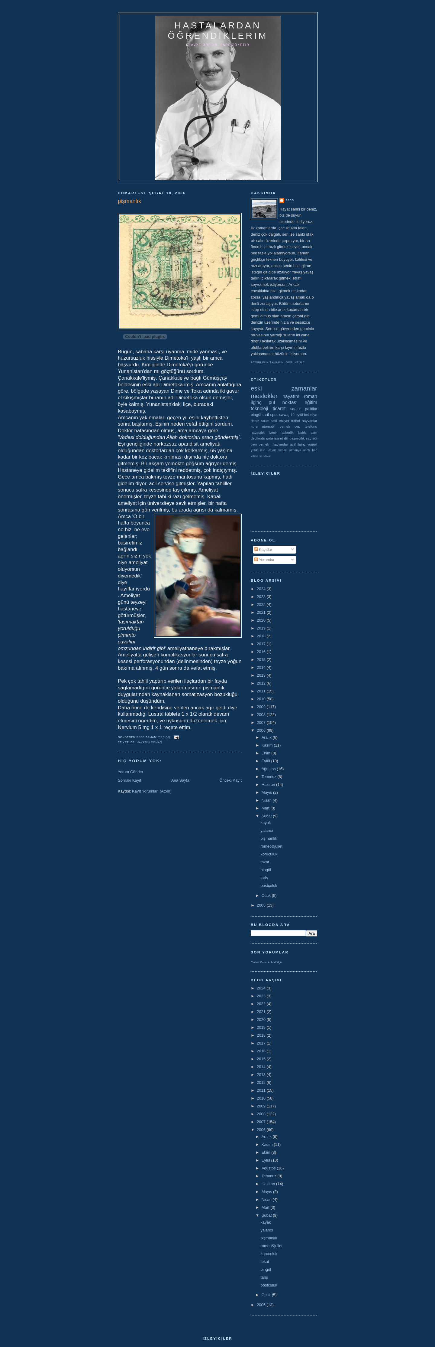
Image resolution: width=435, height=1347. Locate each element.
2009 (262, 707)
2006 (262, 730)
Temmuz (270, 776)
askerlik (288, 432)
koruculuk (268, 854)
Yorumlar (264, 559)
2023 (262, 596)
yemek (285, 426)
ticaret (279, 408)
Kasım (268, 745)
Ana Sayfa (180, 780)
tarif (266, 414)
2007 (262, 722)
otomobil (268, 426)
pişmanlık (268, 838)
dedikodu (258, 438)
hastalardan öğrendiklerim (218, 30)
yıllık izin (258, 450)
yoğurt (312, 444)
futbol (295, 421)
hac (314, 450)
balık (302, 432)
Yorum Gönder (130, 772)
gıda (269, 438)
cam (314, 432)
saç (308, 438)
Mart (266, 808)
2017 (262, 644)
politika (311, 409)
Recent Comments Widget (266, 962)
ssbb (289, 200)
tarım (265, 421)
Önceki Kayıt (230, 780)
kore (254, 426)
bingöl (256, 414)
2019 (262, 628)
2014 (262, 667)
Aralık (267, 737)
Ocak (267, 895)
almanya (295, 450)
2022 (262, 604)
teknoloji (259, 408)
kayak (265, 822)
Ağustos (269, 769)
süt (314, 438)
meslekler (264, 395)
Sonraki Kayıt (129, 780)
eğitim (310, 402)
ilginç (256, 402)
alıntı (306, 450)
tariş (264, 877)
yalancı (266, 830)
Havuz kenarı (277, 450)
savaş (284, 414)
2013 (262, 675)
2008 (262, 714)
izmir (273, 432)
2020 (262, 620)
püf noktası (283, 402)
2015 (262, 659)
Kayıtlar (263, 549)
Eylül (266, 761)
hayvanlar (309, 421)
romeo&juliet (271, 846)
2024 (262, 589)
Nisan (267, 800)
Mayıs (267, 792)
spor (274, 414)
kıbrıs (254, 456)
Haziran (269, 784)
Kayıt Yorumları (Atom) (152, 791)
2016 (262, 651)
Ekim (267, 753)
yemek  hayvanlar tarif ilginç (282, 444)
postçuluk (268, 885)
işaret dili (281, 438)
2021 (262, 612)
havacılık (258, 432)
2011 (262, 691)
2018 (262, 636)
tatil (274, 421)
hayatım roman (149, 742)
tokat (264, 862)
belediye (310, 415)
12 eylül (297, 415)
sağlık (295, 409)
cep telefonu (306, 426)
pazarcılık (297, 438)
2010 (262, 699)
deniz (255, 421)
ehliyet (284, 421)
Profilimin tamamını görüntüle (278, 362)
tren (254, 444)
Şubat (267, 816)
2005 (262, 905)
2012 (262, 683)
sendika (264, 456)
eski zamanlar (284, 388)
